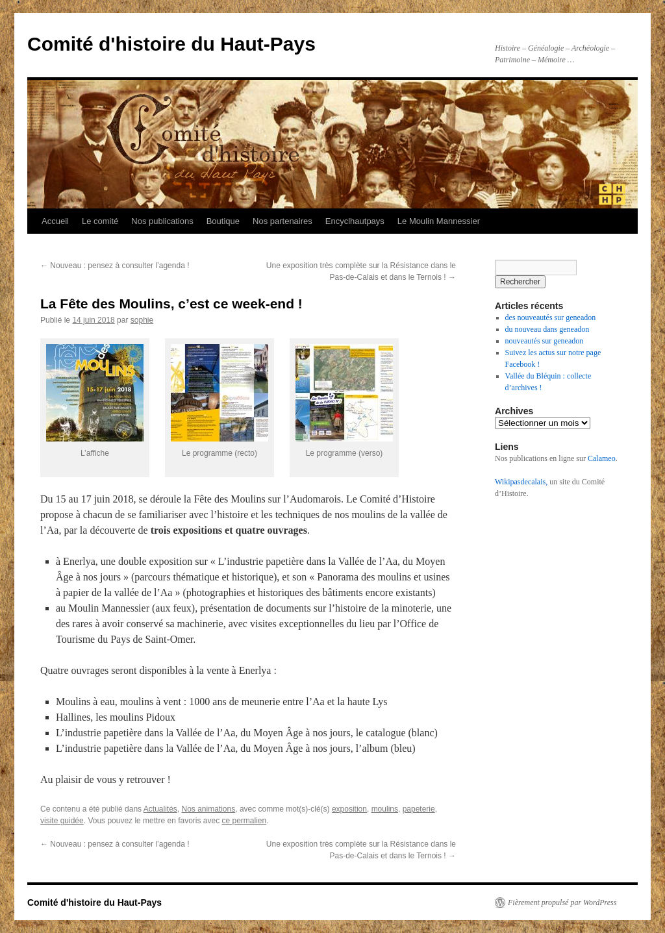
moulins (384, 809)
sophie (142, 320)
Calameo (602, 458)
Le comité (100, 221)
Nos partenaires (282, 221)
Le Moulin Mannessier (438, 221)
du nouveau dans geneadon (547, 329)
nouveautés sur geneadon (544, 340)
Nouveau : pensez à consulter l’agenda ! (114, 265)
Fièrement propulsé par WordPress (562, 902)
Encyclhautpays (354, 221)
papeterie (419, 809)
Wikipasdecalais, (521, 481)
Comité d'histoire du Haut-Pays (171, 44)
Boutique (223, 221)
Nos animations (209, 809)
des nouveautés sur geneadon (550, 317)
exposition (349, 809)
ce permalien (244, 820)
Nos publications (162, 221)
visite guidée (62, 820)
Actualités (160, 809)
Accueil (55, 221)
